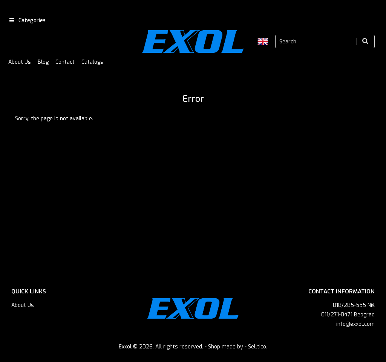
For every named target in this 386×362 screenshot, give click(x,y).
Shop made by (225, 346)
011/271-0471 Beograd (348, 314)
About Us (19, 62)
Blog (43, 62)
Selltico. (257, 346)
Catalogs (92, 62)
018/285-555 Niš (354, 305)
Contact (65, 62)
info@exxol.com (355, 324)
